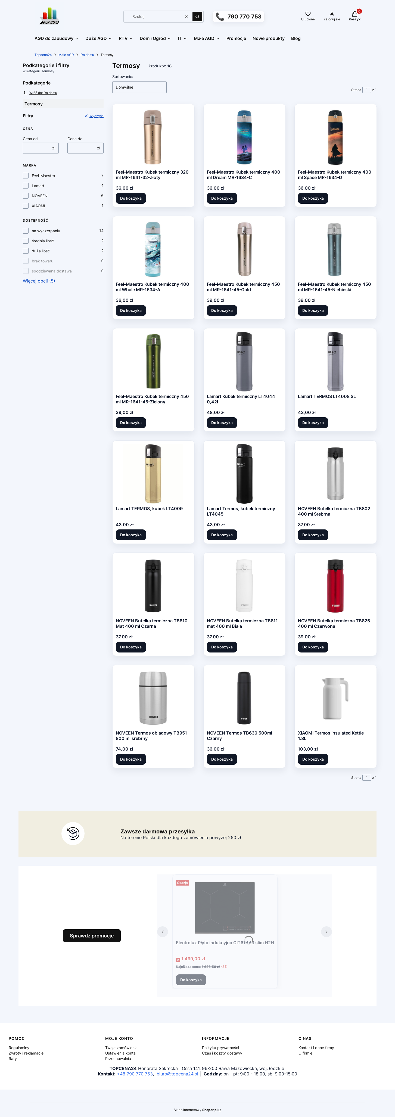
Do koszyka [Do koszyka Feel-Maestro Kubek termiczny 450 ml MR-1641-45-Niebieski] (313, 310)
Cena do (74, 138)
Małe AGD (66, 55)
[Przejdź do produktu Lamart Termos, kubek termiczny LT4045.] (244, 474)
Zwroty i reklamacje (26, 1053)
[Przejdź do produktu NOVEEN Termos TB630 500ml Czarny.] (244, 698)
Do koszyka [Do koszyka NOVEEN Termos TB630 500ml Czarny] (222, 759)
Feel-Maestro (43, 175)
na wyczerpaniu (46, 230)
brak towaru (42, 261)
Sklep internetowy (195, 1110)
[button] (197, 16)
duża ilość (41, 251)
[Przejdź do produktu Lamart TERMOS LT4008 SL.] (335, 361)
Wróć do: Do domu (40, 92)
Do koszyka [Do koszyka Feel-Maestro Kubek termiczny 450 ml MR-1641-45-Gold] (222, 310)
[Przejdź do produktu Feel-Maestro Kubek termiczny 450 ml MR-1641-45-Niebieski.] (335, 249)
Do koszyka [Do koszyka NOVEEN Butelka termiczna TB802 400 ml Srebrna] (313, 534)
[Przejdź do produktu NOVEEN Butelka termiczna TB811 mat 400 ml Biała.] (244, 586)
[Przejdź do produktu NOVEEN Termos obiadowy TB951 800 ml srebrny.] (153, 698)
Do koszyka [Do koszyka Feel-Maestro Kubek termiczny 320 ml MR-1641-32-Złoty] (131, 198)
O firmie (305, 1053)
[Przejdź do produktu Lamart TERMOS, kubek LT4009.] (153, 474)
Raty (13, 1058)
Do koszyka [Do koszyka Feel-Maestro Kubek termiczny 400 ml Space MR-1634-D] (313, 198)
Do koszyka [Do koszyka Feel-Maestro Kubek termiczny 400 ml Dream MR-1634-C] (222, 198)
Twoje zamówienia (121, 1047)
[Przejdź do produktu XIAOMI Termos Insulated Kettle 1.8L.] (335, 698)
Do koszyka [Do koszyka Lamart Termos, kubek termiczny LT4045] (222, 534)
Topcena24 (43, 55)
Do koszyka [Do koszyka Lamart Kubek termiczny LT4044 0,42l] (222, 422)
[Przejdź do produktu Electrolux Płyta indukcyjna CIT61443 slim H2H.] (225, 908)
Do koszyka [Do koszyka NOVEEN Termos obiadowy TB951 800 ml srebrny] (131, 759)
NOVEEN (40, 195)
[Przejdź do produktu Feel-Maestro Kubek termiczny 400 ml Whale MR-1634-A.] (153, 249)
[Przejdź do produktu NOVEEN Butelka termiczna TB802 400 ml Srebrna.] (335, 474)
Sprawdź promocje (92, 936)
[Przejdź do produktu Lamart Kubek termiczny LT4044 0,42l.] (244, 361)
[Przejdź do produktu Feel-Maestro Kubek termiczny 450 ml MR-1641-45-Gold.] (244, 249)
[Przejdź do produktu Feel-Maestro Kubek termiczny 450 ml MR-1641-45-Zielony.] (153, 361)
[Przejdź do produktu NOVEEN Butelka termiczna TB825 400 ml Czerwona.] (335, 586)
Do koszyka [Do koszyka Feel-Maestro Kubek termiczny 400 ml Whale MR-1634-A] (131, 310)
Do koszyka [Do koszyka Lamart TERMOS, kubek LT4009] (131, 534)
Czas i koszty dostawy (222, 1053)
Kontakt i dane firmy (316, 1047)
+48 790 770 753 (135, 1074)
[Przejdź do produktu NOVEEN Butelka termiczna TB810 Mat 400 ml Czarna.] (153, 586)
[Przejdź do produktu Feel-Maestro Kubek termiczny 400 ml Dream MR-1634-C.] (244, 137)
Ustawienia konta (120, 1053)
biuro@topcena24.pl (177, 1074)
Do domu (87, 55)
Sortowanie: (122, 76)
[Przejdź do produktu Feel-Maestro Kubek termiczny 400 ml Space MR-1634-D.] (335, 137)
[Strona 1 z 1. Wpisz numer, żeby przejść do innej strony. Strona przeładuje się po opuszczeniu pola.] (366, 90)
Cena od (30, 138)
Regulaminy (19, 1047)
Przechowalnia (118, 1058)
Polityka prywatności (220, 1047)
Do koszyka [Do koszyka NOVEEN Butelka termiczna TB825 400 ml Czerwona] (313, 647)
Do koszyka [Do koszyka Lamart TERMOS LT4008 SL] (313, 422)
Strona (356, 90)
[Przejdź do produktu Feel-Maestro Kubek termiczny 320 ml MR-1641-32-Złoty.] (153, 137)
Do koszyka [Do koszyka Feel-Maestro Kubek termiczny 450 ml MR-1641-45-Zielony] (131, 422)
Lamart (38, 185)
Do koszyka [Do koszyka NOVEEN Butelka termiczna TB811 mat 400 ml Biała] (222, 647)
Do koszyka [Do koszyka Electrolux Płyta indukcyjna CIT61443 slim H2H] (191, 979)
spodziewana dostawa (52, 271)
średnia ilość (43, 241)
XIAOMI (38, 205)
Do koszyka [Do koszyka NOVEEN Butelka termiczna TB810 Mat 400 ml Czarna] (131, 647)
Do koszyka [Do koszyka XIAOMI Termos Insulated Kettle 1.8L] (313, 759)
